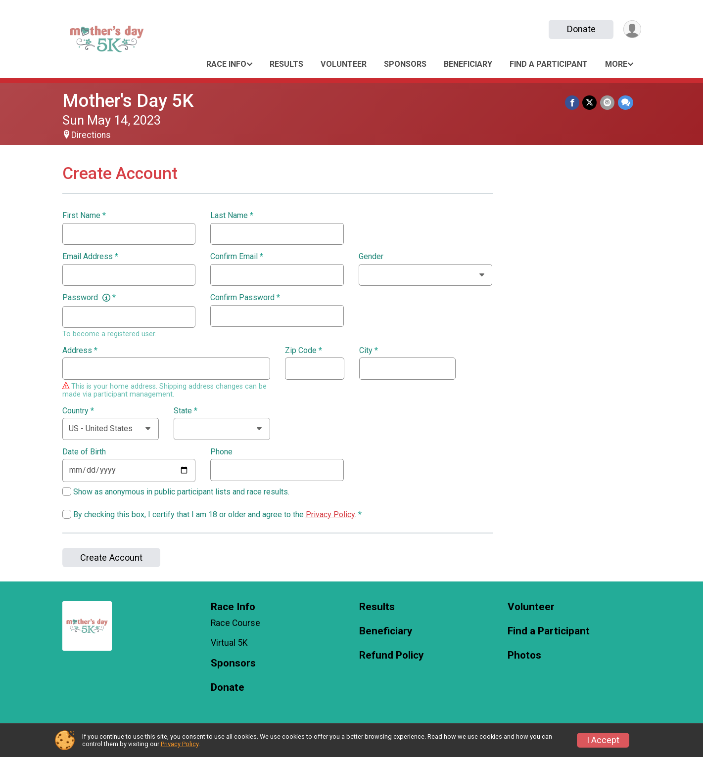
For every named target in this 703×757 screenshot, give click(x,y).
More (616, 64)
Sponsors (405, 64)
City (368, 350)
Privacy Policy (330, 514)
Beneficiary (468, 64)
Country (78, 410)
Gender (371, 256)
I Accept (603, 740)
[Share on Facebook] (573, 102)
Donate (580, 29)
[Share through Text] (625, 102)
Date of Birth (84, 451)
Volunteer (344, 64)
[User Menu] (632, 29)
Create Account (111, 557)
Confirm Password (245, 297)
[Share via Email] (608, 102)
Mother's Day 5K (127, 100)
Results (286, 64)
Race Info (226, 64)
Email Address (90, 256)
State (185, 410)
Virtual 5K (229, 643)
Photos (524, 655)
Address (79, 350)
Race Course (235, 623)
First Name (84, 215)
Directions (91, 135)
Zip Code (303, 350)
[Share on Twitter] (590, 102)
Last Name (231, 215)
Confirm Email (236, 256)
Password (89, 297)
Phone (221, 451)
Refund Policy (391, 655)
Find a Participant (549, 64)
